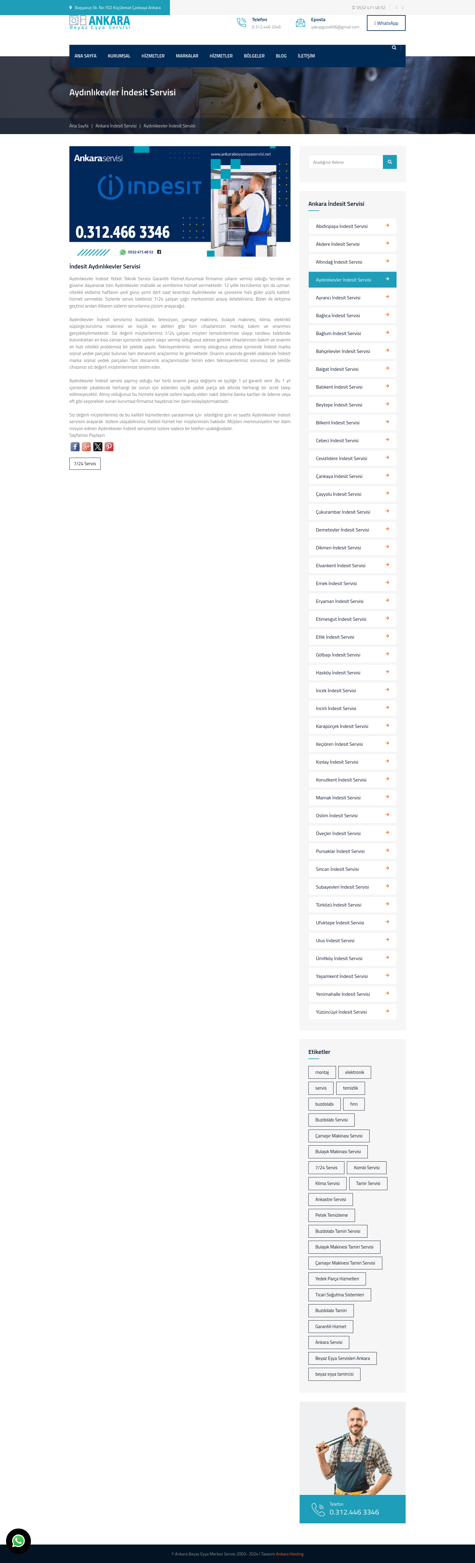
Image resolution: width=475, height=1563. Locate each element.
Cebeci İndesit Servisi (337, 440)
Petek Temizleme (331, 1215)
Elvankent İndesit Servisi (341, 565)
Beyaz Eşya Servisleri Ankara (342, 1358)
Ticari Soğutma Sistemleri (339, 1294)
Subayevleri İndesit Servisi (342, 886)
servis (321, 1087)
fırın (354, 1104)
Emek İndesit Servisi (336, 583)
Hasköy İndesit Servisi (338, 672)
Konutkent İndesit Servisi (341, 779)
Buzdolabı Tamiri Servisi (337, 1231)
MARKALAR (187, 55)
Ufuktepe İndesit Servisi (340, 922)
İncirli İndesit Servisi (336, 708)
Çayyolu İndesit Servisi (338, 494)
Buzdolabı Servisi (331, 1119)
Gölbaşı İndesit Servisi (338, 654)
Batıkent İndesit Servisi (339, 386)
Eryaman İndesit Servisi (340, 601)
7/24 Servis (85, 463)
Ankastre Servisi (330, 1199)
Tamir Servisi (368, 1183)
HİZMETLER (153, 55)
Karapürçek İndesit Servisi (342, 726)
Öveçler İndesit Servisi (338, 833)
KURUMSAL (119, 55)
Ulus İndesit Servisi (335, 940)
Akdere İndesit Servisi (338, 244)
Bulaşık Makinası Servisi (338, 1151)
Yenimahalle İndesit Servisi (343, 994)
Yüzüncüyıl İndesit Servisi (341, 1011)
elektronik (354, 1072)
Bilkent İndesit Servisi (338, 422)
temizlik (350, 1087)
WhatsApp (386, 23)
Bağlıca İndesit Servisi (338, 315)
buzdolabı (324, 1104)
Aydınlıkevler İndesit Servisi (343, 279)
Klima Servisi (327, 1183)
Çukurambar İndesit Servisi (343, 511)
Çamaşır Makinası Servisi (339, 1135)
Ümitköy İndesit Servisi (339, 958)
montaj (322, 1072)
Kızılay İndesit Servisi (337, 761)
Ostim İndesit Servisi (337, 815)
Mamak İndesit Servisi (338, 797)
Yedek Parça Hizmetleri (337, 1278)
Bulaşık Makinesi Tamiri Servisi (344, 1246)
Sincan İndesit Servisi (337, 869)
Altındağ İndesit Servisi (339, 261)
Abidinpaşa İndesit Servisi (342, 226)
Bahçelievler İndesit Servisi (343, 351)
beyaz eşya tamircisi (334, 1374)
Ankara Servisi (328, 1342)
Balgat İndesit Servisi (337, 369)
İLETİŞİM (306, 55)
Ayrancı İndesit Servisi (338, 297)
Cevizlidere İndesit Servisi (341, 458)
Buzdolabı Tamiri (331, 1310)
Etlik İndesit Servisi (335, 636)
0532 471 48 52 (371, 7)
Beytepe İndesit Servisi (339, 404)
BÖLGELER (254, 55)
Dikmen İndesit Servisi (338, 547)
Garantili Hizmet (330, 1326)
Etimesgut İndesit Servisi (341, 619)
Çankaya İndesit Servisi (339, 476)
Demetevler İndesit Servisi (342, 529)
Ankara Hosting (290, 1554)
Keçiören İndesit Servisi (339, 744)
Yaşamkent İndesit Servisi (342, 976)
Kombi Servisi (367, 1167)
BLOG (281, 55)
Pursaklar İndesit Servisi (340, 851)
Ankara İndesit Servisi (116, 125)
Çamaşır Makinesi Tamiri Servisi (345, 1262)
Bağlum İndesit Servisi (338, 333)
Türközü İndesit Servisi (338, 904)
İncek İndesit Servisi (336, 690)
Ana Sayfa (78, 125)
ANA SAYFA (86, 55)
